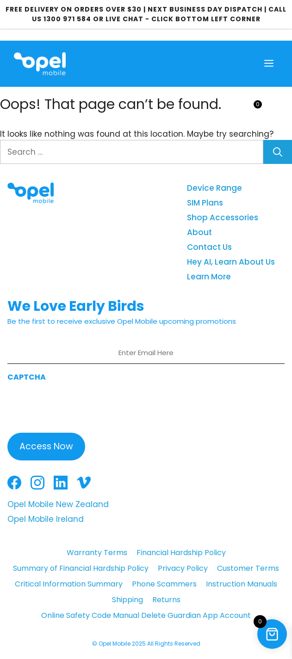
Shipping (127, 599)
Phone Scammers (164, 584)
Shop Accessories (222, 217)
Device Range (214, 187)
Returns (166, 599)
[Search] (277, 152)
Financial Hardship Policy (181, 552)
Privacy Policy (183, 568)
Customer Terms (248, 568)
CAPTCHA (26, 377)
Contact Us (209, 247)
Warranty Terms (97, 552)
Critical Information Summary (69, 584)
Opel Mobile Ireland (45, 519)
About (199, 232)
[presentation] (77, 405)
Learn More (209, 276)
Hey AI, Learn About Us (231, 261)
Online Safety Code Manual (90, 615)
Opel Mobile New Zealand (58, 504)
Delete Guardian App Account (196, 615)
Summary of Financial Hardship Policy (81, 568)
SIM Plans (205, 202)
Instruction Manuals (241, 584)
